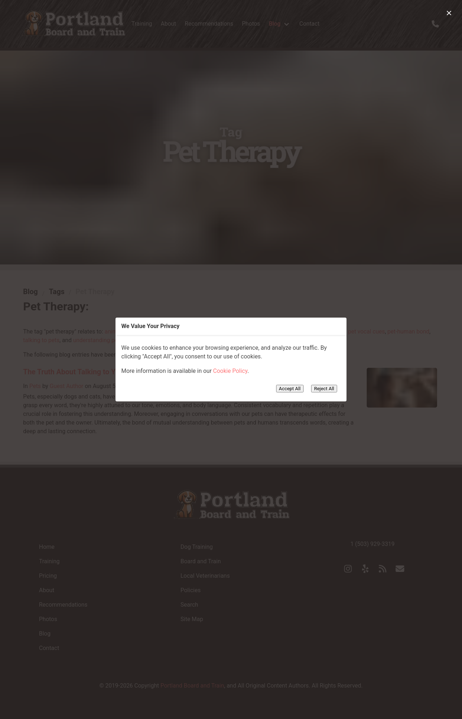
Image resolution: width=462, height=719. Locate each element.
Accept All (290, 388)
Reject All (324, 388)
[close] (449, 13)
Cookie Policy (230, 370)
